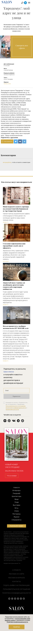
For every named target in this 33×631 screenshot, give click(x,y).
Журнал (16, 517)
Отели (16, 511)
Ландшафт (16, 493)
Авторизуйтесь (7, 162)
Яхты (16, 508)
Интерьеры (16, 490)
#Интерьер (6, 261)
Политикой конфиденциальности (16, 408)
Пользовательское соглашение (16, 589)
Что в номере (12, 476)
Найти (22, 3)
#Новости (5, 222)
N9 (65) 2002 (7, 83)
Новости (16, 487)
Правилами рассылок (12, 409)
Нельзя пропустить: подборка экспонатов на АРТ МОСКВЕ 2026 (15, 327)
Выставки (16, 505)
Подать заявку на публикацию (16, 585)
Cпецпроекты (16, 520)
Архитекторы (16, 496)
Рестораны (16, 514)
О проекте (16, 570)
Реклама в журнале (16, 578)
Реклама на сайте (16, 574)
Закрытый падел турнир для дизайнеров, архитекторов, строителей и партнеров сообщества (14, 286)
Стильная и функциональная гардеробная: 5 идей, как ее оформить (14, 246)
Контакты (16, 581)
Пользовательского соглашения (16, 406)
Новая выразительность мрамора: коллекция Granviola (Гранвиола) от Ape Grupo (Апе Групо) (16, 209)
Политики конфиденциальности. (17, 622)
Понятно (16, 627)
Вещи (16, 499)
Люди (16, 502)
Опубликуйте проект (16, 526)
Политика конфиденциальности (16, 593)
